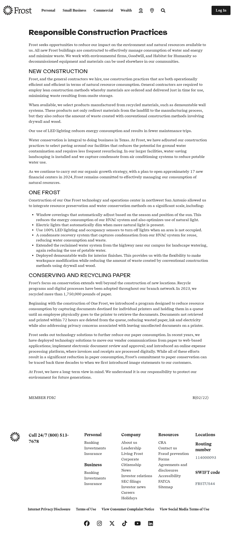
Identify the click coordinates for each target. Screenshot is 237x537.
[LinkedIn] (150, 523)
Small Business (74, 10)
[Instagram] (99, 523)
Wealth (126, 10)
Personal (48, 10)
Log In (221, 10)
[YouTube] (137, 523)
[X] (112, 523)
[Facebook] (86, 523)
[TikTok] (124, 523)
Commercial (103, 10)
